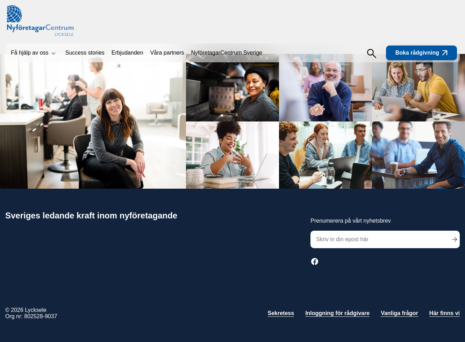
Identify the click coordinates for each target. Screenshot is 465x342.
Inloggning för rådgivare (337, 313)
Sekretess (281, 313)
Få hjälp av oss (30, 53)
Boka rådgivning (421, 53)
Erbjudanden (127, 53)
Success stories (85, 53)
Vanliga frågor (399, 313)
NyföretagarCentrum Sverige (227, 53)
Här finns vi (444, 313)
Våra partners (167, 53)
